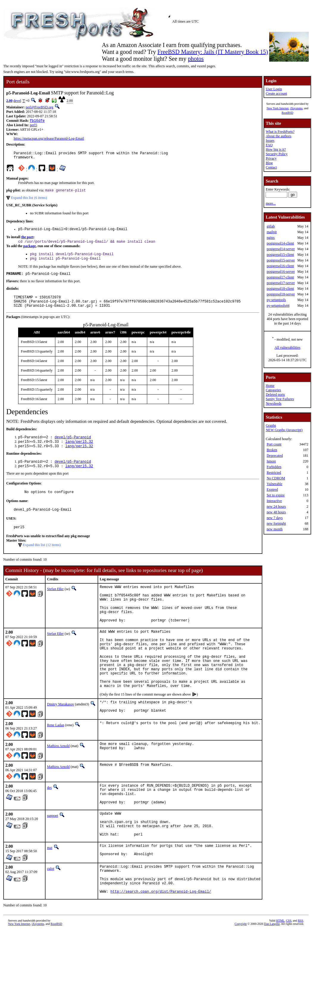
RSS (300, 975)
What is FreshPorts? (280, 132)
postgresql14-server (280, 249)
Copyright (241, 978)
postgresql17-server (280, 283)
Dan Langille (272, 978)
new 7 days (274, 518)
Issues (270, 140)
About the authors (278, 136)
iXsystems (296, 108)
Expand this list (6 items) (29, 201)
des (49, 824)
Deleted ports (275, 394)
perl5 (33, 126)
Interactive (274, 501)
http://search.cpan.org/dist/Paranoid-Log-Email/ (160, 945)
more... (271, 203)
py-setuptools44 (277, 305)
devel (17, 101)
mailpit (271, 232)
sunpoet (52, 857)
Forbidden (273, 467)
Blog (269, 163)
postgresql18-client (280, 288)
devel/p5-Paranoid (72, 446)
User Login (274, 89)
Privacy (271, 158)
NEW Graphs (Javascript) (284, 430)
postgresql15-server (280, 260)
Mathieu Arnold (58, 783)
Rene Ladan (55, 762)
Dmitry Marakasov (60, 740)
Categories (273, 390)
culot (50, 917)
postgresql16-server (280, 271)
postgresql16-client (280, 266)
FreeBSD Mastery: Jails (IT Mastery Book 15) (212, 52)
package (29, 250)
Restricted (273, 472)
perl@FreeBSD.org (39, 107)
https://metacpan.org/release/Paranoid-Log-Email (49, 139)
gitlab (270, 226)
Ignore (271, 461)
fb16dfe (37, 121)
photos (195, 58)
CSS (288, 975)
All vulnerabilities (287, 347)
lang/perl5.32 (79, 451)
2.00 (9, 101)
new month (274, 529)
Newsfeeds (273, 403)
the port (27, 241)
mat (49, 894)
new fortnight (276, 523)
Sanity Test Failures (280, 399)
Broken (271, 450)
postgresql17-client (280, 277)
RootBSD (287, 112)
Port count (273, 444)
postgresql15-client (280, 255)
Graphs (271, 425)
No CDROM (275, 478)
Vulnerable (274, 484)
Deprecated (274, 455)
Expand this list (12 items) (42, 560)
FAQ (269, 145)
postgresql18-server (280, 294)
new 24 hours (276, 506)
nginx (270, 238)
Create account (276, 93)
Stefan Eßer (55, 604)
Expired (272, 489)
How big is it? (276, 149)
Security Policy (277, 154)
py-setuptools (276, 300)
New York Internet (277, 108)
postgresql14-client (280, 243)
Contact (271, 167)
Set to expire (275, 495)
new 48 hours (276, 512)
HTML (280, 975)
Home (270, 386)
